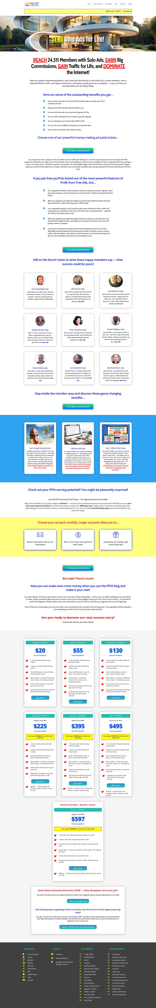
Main (89, 4)
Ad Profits (108, 4)
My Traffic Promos (118, 986)
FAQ (116, 4)
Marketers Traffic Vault (120, 963)
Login (130, 4)
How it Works (98, 4)
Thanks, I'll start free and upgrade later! (78, 927)
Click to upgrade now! (78, 901)
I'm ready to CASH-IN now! (78, 150)
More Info (50, 299)
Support (122, 4)
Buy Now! (40, 697)
